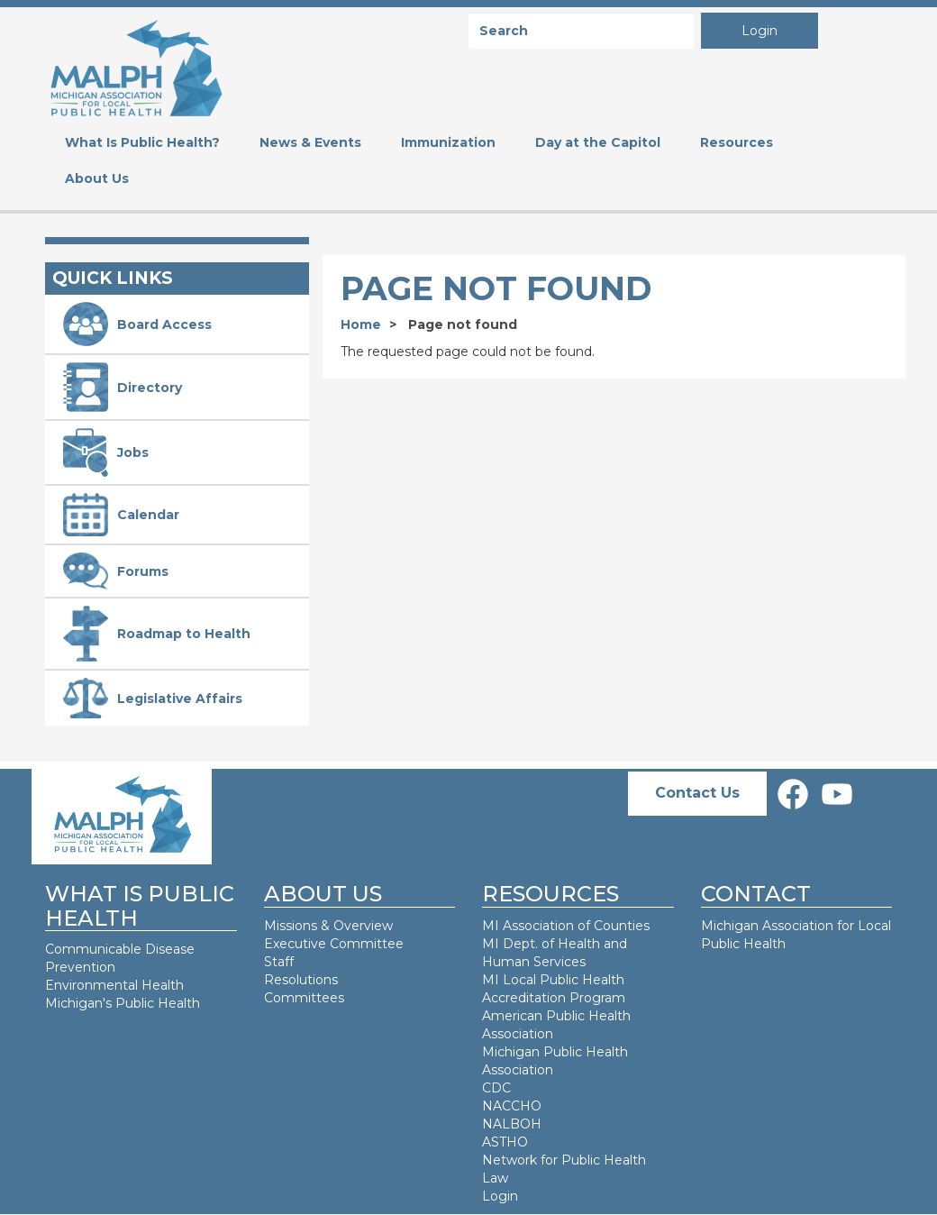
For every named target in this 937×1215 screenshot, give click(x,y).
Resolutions (301, 980)
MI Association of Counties (566, 926)
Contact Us (697, 792)
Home (361, 324)
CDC (496, 1088)
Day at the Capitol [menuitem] (597, 142)
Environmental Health (114, 985)
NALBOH (511, 1124)
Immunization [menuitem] (448, 142)
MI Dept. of (520, 944)
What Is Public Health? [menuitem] (142, 142)
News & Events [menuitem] (310, 142)
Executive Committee (334, 944)
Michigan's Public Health (124, 1003)
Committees (304, 998)
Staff (279, 962)
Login (759, 31)
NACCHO (511, 1106)
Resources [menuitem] (736, 142)
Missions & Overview (328, 926)
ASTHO (505, 1142)
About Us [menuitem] (97, 178)
